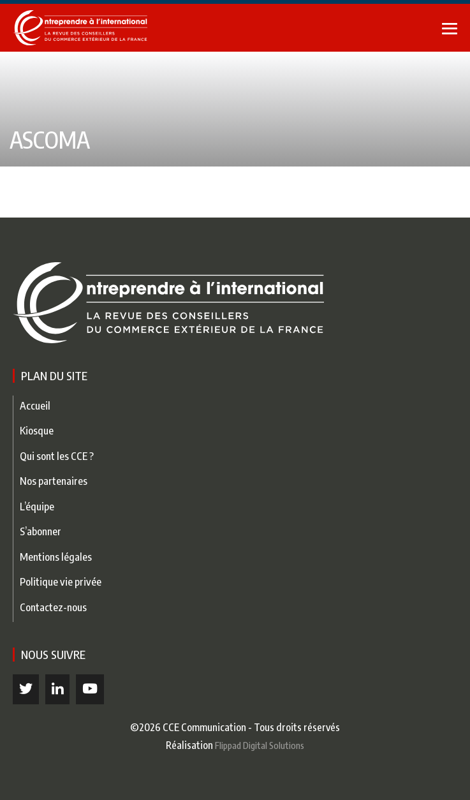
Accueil (35, 405)
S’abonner (40, 531)
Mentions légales (56, 556)
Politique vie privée (60, 581)
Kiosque (37, 430)
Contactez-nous (53, 607)
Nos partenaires (53, 480)
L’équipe (37, 506)
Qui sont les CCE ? (57, 456)
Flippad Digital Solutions (259, 745)
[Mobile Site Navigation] (449, 28)
